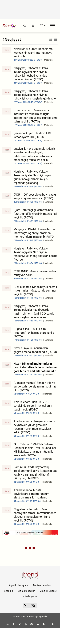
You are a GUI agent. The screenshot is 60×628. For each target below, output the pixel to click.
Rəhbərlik (8, 590)
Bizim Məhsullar (26, 590)
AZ (41, 25)
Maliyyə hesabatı (42, 585)
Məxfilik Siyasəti (48, 590)
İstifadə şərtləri (30, 596)
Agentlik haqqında (18, 585)
